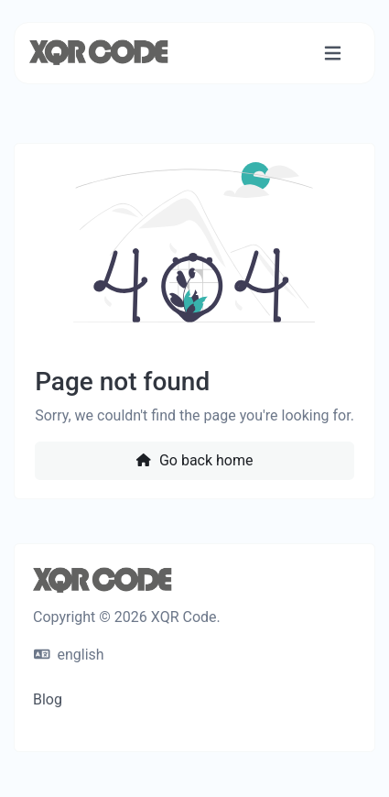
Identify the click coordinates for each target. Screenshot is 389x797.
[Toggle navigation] (333, 53)
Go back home (194, 460)
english (69, 654)
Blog (47, 699)
